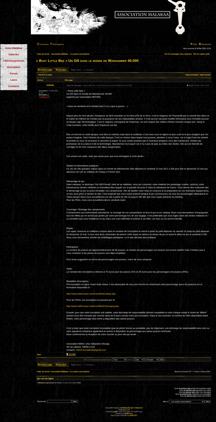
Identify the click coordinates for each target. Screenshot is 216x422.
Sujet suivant (205, 75)
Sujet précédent (192, 75)
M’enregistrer (58, 44)
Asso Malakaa (13, 48)
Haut (39, 355)
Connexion (44, 44)
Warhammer (139, 408)
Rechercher (206, 44)
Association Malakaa (59, 54)
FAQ (195, 44)
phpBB (115, 412)
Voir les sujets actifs (201, 54)
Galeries (14, 54)
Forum (14, 73)
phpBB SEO (133, 415)
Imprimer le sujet (45, 75)
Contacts (13, 86)
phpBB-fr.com (128, 413)
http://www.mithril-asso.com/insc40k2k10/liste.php (90, 293)
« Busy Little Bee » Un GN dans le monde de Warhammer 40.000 (87, 61)
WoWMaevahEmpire (126, 408)
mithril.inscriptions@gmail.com (91, 350)
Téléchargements (13, 60)
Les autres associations (79, 54)
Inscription (13, 67)
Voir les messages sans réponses (178, 54)
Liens (13, 79)
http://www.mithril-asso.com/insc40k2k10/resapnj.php (92, 306)
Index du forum (43, 54)
